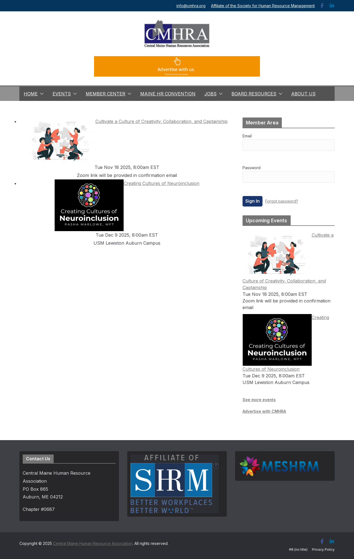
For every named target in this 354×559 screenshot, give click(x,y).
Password (252, 167)
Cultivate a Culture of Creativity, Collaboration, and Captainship (127, 121)
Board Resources (253, 93)
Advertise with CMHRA (264, 411)
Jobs (210, 93)
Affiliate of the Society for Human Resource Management (263, 5)
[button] (41, 93)
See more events (259, 399)
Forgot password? (281, 201)
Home (31, 93)
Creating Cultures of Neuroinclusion (126, 183)
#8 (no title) (298, 549)
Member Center (105, 93)
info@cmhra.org (190, 5)
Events (62, 93)
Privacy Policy (323, 549)
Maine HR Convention (168, 93)
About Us (303, 93)
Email (247, 136)
